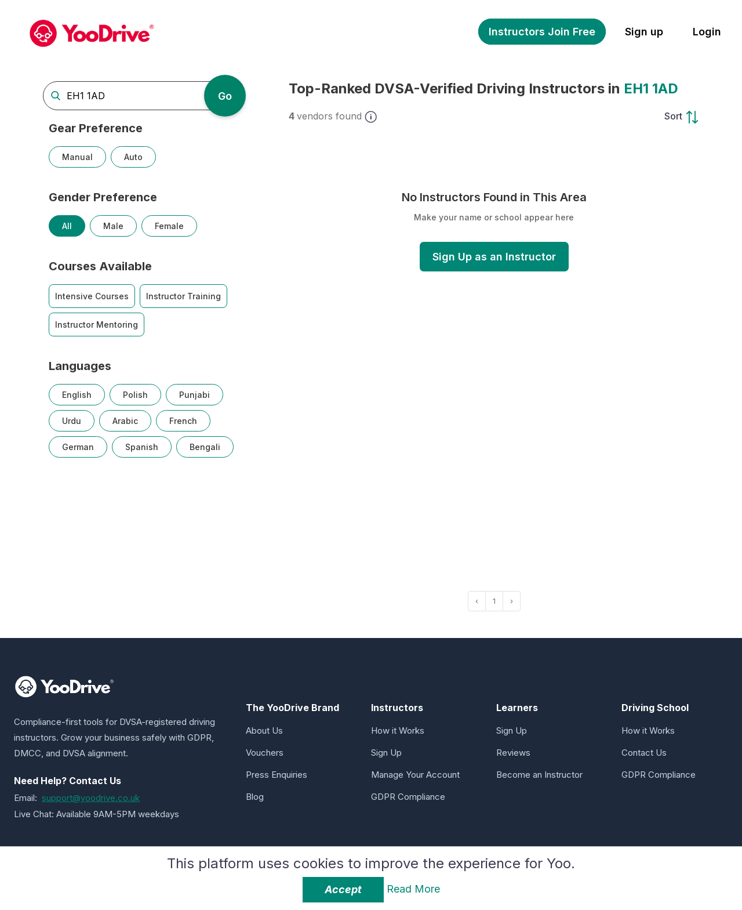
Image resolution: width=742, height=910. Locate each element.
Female (169, 226)
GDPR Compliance (408, 796)
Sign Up (386, 752)
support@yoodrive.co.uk (91, 797)
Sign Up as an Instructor (494, 257)
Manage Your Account (415, 774)
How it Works (397, 730)
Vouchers (264, 752)
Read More (413, 889)
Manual (77, 157)
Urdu (71, 421)
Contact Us (644, 752)
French (183, 421)
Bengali (205, 447)
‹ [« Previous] (476, 601)
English (77, 395)
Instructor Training (183, 296)
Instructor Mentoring (96, 324)
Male (113, 226)
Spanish (141, 447)
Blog (255, 796)
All (67, 226)
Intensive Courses (92, 296)
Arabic (125, 421)
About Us (264, 730)
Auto (133, 157)
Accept (343, 889)
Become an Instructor (539, 774)
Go (225, 96)
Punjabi (194, 395)
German (78, 447)
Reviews (513, 752)
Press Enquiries (276, 774)
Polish (135, 395)
